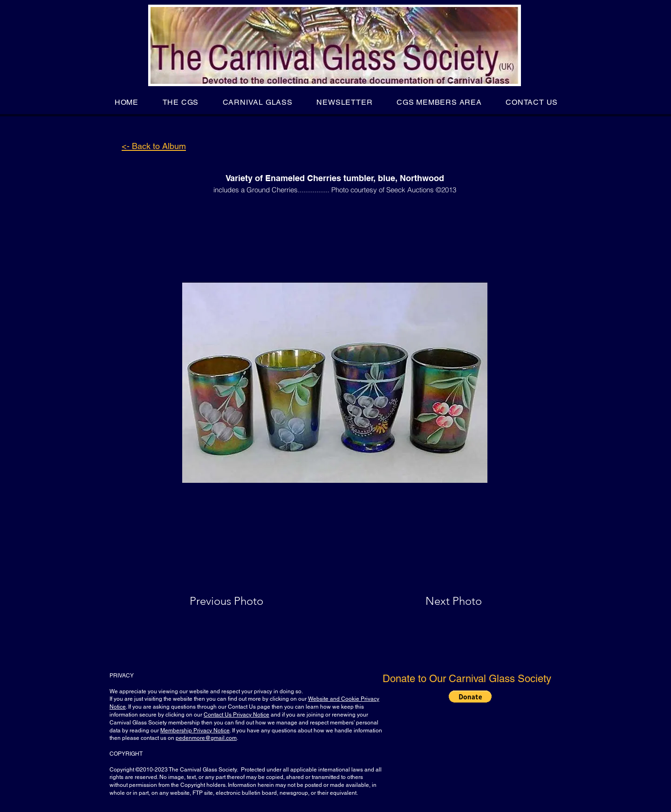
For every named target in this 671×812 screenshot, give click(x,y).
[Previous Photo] (240, 601)
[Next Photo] (435, 601)
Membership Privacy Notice (195, 730)
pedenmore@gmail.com (206, 738)
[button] (180, 102)
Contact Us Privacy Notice (236, 714)
